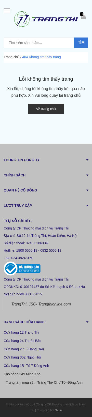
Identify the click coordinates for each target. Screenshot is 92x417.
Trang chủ (11, 57)
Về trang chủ (46, 109)
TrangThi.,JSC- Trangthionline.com (41, 304)
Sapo (58, 410)
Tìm (81, 42)
